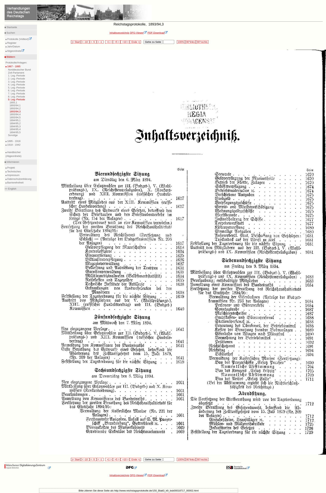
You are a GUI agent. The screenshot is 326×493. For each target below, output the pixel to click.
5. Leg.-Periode (16, 87)
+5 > (116, 42)
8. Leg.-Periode (16, 96)
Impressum (13, 175)
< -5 (93, 42)
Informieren (12, 162)
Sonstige (13, 135)
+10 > (125, 42)
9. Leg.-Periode (16, 99)
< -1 (100, 42)
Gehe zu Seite (153, 42)
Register (11, 42)
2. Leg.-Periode (16, 78)
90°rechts (202, 42)
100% (181, 42)
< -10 (85, 42)
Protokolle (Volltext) (19, 39)
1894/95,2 (15, 123)
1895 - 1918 (13, 141)
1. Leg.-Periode (16, 75)
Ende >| (135, 42)
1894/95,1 (15, 120)
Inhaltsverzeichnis (119, 32)
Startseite (11, 27)
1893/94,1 (15, 105)
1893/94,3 (15, 111)
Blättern (10, 56)
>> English (10, 188)
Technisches (14, 171)
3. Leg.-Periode (16, 81)
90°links (190, 42)
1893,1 (13, 102)
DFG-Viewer (138, 32)
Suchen (10, 32)
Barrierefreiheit (15, 182)
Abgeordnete (15, 50)
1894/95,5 (15, 132)
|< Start (75, 42)
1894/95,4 (15, 129)
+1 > (108, 42)
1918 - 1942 (13, 144)
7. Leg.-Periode (16, 93)
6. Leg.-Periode (16, 90)
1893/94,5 (15, 117)
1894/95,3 (15, 126)
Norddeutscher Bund (19, 69)
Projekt (11, 167)
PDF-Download (158, 32)
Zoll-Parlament (16, 72)
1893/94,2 (15, 108)
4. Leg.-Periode (16, 84)
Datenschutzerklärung (19, 179)
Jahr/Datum (13, 46)
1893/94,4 (15, 114)
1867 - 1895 (13, 66)
